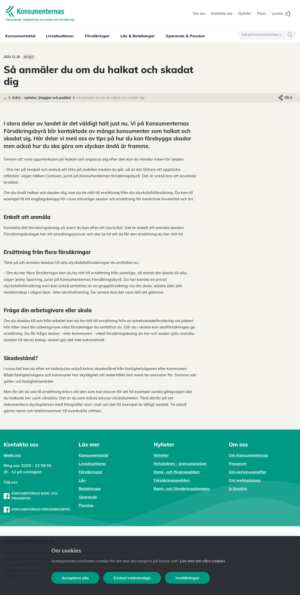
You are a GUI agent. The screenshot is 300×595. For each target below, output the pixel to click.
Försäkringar (97, 35)
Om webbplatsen (245, 480)
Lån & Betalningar (137, 35)
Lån (82, 480)
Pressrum (237, 463)
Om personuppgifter (247, 471)
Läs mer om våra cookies (202, 560)
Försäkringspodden (172, 480)
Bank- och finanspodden (177, 471)
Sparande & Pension (185, 35)
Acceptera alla (75, 577)
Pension (86, 505)
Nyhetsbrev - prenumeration (180, 463)
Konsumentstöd (20, 35)
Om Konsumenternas (248, 455)
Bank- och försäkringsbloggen (182, 488)
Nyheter (161, 455)
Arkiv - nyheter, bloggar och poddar (41, 97)
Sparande (88, 496)
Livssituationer (60, 35)
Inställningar (187, 577)
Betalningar (90, 488)
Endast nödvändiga (132, 577)
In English (238, 488)
